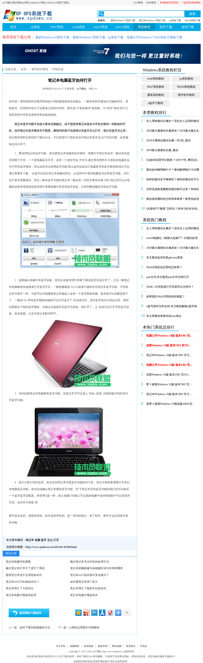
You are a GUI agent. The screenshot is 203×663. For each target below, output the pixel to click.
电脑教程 (74, 646)
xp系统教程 (186, 78)
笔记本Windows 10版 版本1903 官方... (169, 355)
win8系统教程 (155, 78)
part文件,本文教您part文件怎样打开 (167, 277)
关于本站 (60, 646)
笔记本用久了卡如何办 (20, 588)
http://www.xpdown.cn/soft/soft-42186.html (51, 547)
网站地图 (117, 646)
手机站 (143, 646)
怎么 (50, 540)
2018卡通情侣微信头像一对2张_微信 (168, 140)
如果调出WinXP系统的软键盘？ (165, 296)
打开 (56, 540)
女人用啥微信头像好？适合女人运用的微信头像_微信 (172, 122)
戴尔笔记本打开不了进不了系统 (25, 568)
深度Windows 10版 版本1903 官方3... (168, 374)
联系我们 (131, 646)
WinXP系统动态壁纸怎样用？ (164, 267)
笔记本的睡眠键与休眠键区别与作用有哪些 (96, 568)
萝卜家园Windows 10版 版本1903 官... (169, 384)
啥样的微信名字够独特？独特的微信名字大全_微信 (172, 180)
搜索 (192, 14)
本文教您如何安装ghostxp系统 (164, 257)
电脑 (37, 540)
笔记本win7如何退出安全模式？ (89, 575)
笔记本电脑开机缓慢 (18, 561)
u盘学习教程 (155, 103)
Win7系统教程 (155, 86)
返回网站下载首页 (30, 613)
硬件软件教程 (40, 69)
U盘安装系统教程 (191, 2)
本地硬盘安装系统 (169, 2)
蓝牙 (43, 540)
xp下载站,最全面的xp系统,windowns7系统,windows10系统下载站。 (36, 2)
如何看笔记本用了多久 (84, 581)
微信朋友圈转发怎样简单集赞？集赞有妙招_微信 (172, 200)
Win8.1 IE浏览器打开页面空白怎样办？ (170, 286)
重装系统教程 (155, 94)
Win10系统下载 (192, 20)
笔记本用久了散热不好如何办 (88, 588)
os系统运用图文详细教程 (84, 627)
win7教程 (138, 2)
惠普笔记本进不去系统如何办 (24, 575)
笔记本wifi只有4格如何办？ (22, 581)
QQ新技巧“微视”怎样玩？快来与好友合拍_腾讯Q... (172, 210)
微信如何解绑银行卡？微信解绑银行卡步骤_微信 (172, 171)
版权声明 (102, 646)
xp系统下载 (175, 20)
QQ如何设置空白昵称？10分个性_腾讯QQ (171, 159)
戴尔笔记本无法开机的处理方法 (89, 561)
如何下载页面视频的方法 (35, 627)
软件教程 (151, 2)
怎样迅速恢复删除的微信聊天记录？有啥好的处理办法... (172, 190)
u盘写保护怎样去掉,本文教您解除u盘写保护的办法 (171, 307)
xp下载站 (81, 88)
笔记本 (30, 540)
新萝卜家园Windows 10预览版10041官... (170, 403)
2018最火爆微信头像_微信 (162, 150)
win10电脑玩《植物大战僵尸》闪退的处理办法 (172, 239)
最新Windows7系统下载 (123, 20)
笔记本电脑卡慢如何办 (84, 595)
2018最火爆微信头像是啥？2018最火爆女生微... (172, 132)
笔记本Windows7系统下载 (152, 20)
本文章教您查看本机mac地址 (163, 316)
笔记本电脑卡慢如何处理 (21, 595)
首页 (13, 27)
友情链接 (88, 646)
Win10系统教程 (186, 86)
